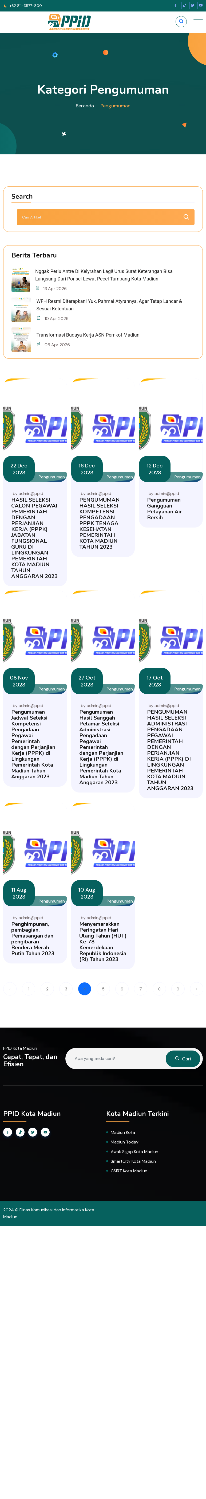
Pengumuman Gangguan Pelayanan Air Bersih (164, 508)
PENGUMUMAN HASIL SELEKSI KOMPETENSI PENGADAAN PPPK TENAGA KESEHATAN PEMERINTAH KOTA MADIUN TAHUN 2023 (99, 523)
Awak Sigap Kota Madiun (134, 1151)
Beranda (85, 106)
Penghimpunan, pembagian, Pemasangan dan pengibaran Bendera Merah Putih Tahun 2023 (32, 938)
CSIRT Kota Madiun (129, 1171)
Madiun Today (124, 1142)
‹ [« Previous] (9, 989)
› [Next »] (196, 989)
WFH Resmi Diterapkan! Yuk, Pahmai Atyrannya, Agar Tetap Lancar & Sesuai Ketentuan (109, 304)
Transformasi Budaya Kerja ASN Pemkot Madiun (88, 335)
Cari (183, 1059)
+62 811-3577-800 (22, 5)
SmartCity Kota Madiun (133, 1161)
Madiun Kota (123, 1132)
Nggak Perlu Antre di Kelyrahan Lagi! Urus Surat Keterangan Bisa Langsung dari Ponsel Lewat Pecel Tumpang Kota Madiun (104, 275)
